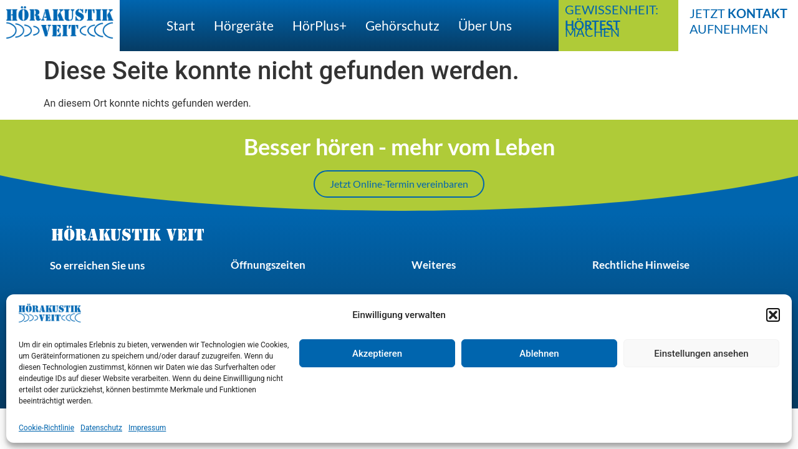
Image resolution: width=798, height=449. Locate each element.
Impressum (147, 427)
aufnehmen (729, 28)
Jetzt (738, 13)
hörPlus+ (319, 25)
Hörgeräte (244, 25)
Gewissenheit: (611, 9)
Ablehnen (539, 353)
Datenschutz (101, 427)
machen (592, 28)
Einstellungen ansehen (701, 353)
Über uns (485, 25)
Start (180, 25)
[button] (773, 315)
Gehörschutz (402, 25)
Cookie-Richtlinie (46, 427)
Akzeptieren (377, 353)
